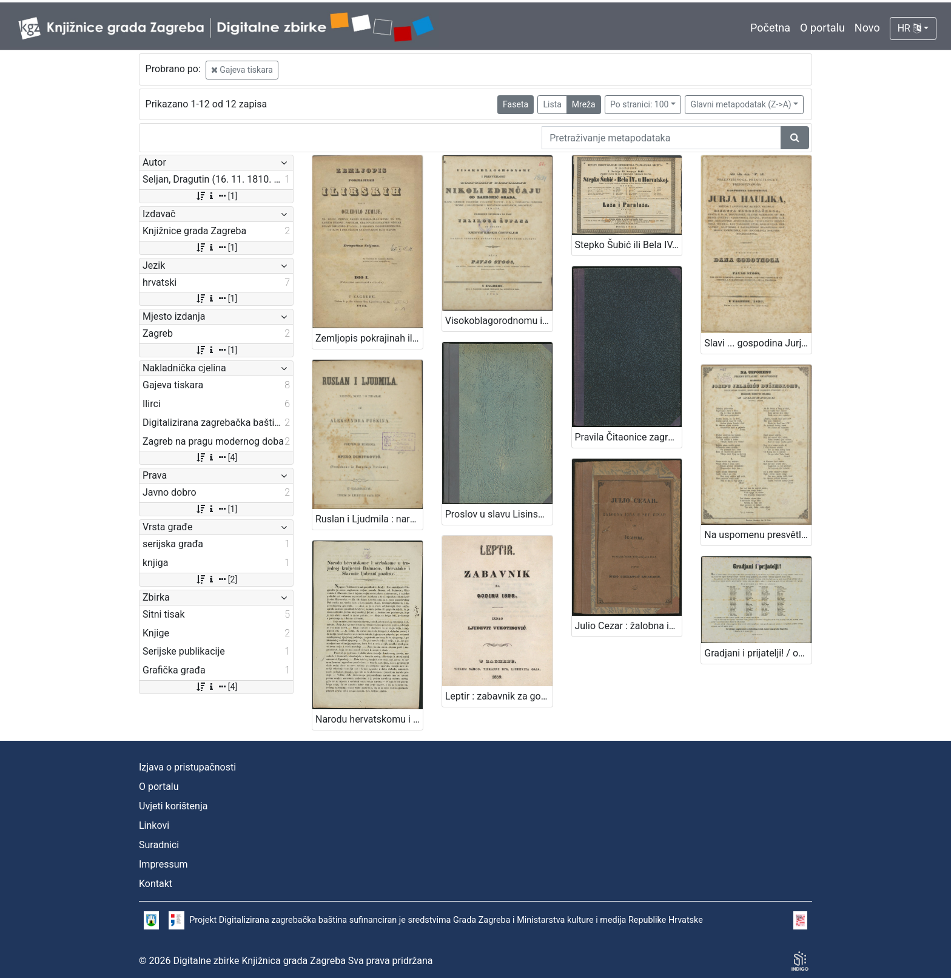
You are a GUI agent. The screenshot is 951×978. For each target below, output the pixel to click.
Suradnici (159, 845)
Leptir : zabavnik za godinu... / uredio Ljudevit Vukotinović (499, 696)
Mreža (584, 104)
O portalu (822, 27)
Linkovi (154, 825)
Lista (552, 104)
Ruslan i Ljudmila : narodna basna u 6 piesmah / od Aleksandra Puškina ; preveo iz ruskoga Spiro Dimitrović (369, 519)
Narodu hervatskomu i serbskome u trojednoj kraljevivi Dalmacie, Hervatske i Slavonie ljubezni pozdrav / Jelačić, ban (369, 719)
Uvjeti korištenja (173, 806)
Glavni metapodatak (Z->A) (740, 104)
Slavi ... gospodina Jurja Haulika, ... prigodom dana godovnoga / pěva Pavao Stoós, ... (758, 343)
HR (909, 28)
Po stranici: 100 (639, 104)
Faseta (515, 104)
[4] (216, 457)
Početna (770, 27)
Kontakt (155, 883)
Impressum (163, 864)
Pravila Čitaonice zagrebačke (628, 437)
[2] (216, 579)
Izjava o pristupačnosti (187, 767)
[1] (216, 196)
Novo (867, 27)
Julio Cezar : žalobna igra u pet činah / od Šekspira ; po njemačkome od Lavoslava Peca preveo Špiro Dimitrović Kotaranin (628, 626)
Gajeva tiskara (242, 70)
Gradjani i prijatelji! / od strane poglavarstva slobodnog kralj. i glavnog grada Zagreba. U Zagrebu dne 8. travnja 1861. (758, 653)
